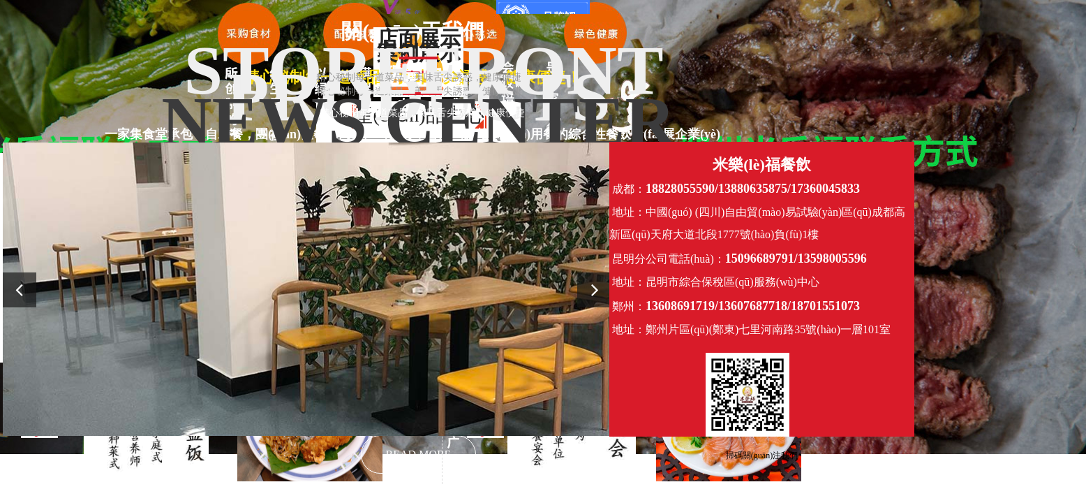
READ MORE (419, 454)
